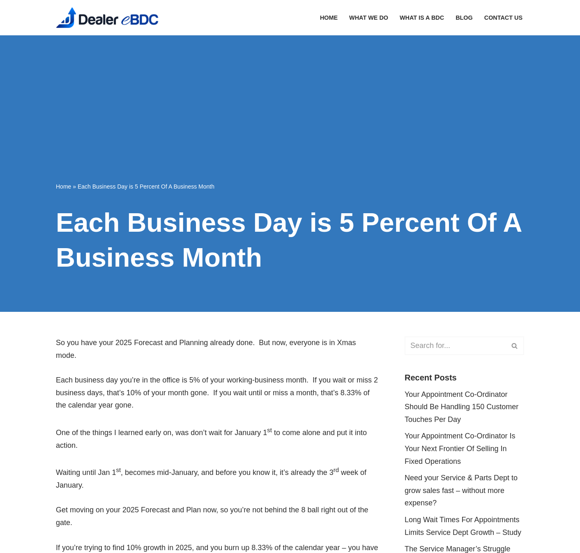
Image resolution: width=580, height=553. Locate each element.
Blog (464, 17)
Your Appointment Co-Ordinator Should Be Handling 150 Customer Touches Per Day (461, 407)
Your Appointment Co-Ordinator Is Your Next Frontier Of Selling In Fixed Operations (460, 448)
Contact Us (503, 17)
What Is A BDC (422, 17)
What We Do (368, 17)
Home (329, 17)
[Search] (455, 345)
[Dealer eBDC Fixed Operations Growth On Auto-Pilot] (107, 17)
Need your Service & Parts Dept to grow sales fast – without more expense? (461, 490)
